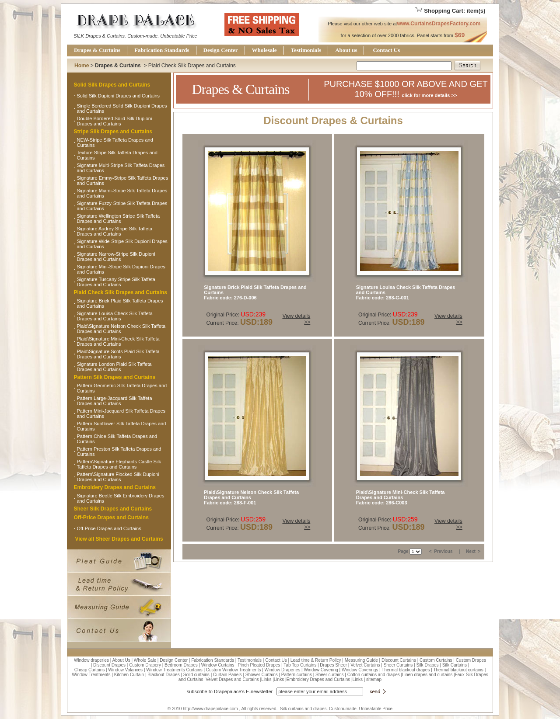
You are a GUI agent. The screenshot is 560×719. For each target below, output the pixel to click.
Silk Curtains (454, 665)
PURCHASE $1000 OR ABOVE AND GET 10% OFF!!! (406, 89)
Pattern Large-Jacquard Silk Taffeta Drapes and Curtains (114, 401)
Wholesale (264, 50)
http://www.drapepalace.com (210, 708)
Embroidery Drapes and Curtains (115, 487)
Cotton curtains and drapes (373, 674)
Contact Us (386, 50)
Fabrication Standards (161, 50)
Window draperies (91, 660)
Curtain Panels (227, 674)
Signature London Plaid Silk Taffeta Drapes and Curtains (114, 366)
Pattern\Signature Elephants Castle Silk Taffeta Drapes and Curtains (119, 464)
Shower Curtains (261, 674)
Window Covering (321, 669)
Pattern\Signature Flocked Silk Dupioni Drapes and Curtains (118, 477)
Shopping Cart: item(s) (450, 10)
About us (346, 50)
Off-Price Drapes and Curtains (111, 517)
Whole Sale (145, 660)
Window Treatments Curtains (174, 669)
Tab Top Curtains (300, 665)
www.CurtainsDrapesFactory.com (438, 24)
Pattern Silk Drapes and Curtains (115, 377)
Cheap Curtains (89, 669)
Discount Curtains (399, 660)
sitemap (374, 679)
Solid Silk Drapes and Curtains (112, 85)
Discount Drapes (109, 665)
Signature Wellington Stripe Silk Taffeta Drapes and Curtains (118, 218)
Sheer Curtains (398, 665)
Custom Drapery (145, 665)
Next (471, 551)
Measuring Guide (361, 660)
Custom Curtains (436, 660)
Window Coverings (360, 669)
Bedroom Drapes (181, 665)
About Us (121, 660)
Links (266, 679)
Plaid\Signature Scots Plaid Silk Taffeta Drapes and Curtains (118, 354)
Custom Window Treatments (233, 669)
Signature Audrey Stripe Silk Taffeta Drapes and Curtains (115, 231)
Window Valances (125, 669)
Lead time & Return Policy (315, 660)
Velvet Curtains (365, 665)
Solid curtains (196, 674)
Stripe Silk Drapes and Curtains (113, 132)
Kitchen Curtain (129, 674)
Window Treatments (91, 674)
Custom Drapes (471, 660)
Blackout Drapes (163, 674)
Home (81, 66)
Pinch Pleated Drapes (259, 665)
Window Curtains (217, 665)
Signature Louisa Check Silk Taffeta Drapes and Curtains (115, 316)
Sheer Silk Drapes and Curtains (113, 509)
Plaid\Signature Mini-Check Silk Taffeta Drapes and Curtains (118, 341)
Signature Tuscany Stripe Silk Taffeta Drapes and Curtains (116, 282)
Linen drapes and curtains (427, 674)
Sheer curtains (329, 674)
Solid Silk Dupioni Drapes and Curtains (118, 95)
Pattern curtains (296, 674)
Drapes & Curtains (97, 50)
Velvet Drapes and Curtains (232, 679)
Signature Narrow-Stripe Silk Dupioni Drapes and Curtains (116, 256)
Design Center (220, 50)
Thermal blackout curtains (458, 669)
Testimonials (306, 50)
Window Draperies (283, 669)
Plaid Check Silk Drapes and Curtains (192, 66)
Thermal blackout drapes (406, 669)
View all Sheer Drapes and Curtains (119, 539)
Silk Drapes (427, 665)
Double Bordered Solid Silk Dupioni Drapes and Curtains (114, 121)
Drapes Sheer (333, 665)
